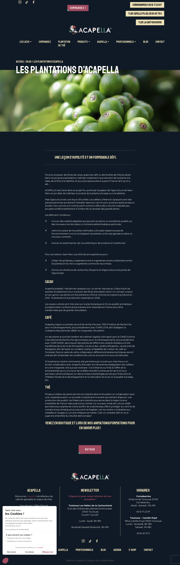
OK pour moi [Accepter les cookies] (47, 552)
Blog (28, 61)
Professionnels (84, 550)
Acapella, (31, 496)
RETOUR (90, 449)
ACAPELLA (102, 42)
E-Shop (132, 550)
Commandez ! (78, 8)
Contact (148, 550)
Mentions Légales (75, 560)
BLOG (145, 42)
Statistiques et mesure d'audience (19, 541)
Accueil (20, 61)
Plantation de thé (64, 43)
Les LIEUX (24, 42)
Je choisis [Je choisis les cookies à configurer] (29, 552)
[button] (5, 561)
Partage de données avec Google (19, 538)
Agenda (117, 550)
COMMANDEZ (45, 42)
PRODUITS (82, 42)
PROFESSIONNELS (125, 42)
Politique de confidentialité (100, 560)
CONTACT (160, 42)
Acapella (63, 550)
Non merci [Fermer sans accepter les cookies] (11, 552)
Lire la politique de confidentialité (17, 529)
